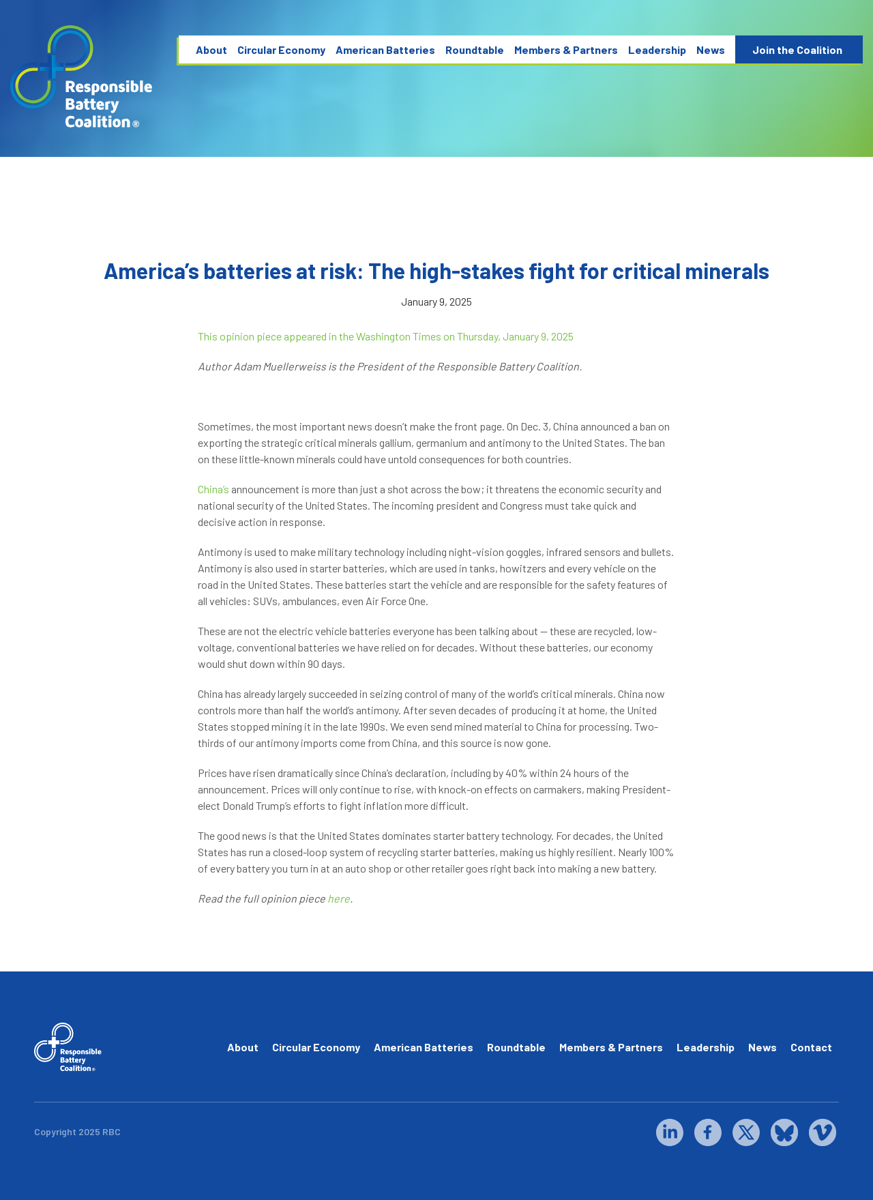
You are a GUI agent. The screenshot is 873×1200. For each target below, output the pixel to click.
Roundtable (474, 49)
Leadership (657, 49)
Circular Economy (281, 49)
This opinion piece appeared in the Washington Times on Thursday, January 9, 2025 (386, 336)
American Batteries (385, 49)
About (211, 49)
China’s (213, 488)
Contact (811, 1046)
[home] (81, 76)
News (710, 49)
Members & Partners (566, 49)
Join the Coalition (797, 49)
